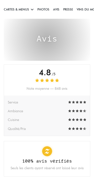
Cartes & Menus (19, 9)
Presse (68, 9)
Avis (56, 9)
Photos (43, 9)
